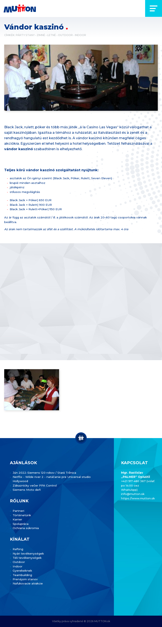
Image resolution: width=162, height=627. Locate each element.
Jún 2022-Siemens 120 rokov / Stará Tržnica (44, 472)
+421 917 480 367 (133, 481)
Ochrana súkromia (26, 528)
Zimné (41, 35)
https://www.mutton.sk (138, 498)
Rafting (18, 549)
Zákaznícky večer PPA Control (35, 485)
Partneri (18, 510)
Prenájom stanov (25, 579)
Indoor (80, 35)
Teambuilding (22, 575)
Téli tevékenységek (27, 557)
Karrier (17, 519)
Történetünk (22, 515)
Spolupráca (20, 523)
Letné (51, 35)
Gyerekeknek (22, 570)
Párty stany (25, 35)
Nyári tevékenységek (28, 553)
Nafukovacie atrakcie (28, 583)
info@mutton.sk (132, 494)
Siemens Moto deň (27, 489)
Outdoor (65, 35)
